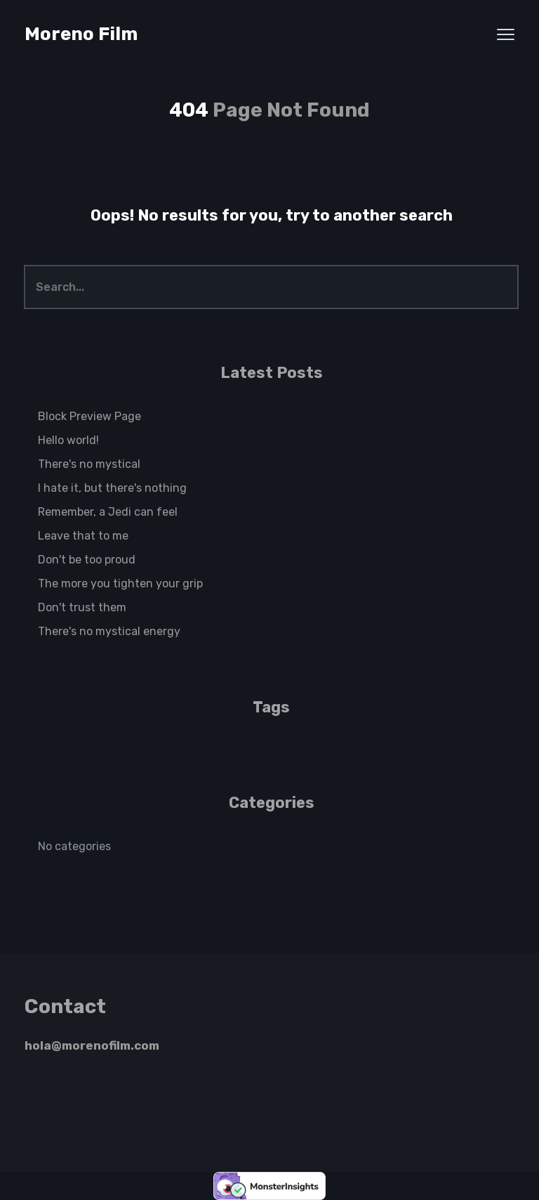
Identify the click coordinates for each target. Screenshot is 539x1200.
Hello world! (68, 440)
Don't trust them (82, 607)
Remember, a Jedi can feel (108, 512)
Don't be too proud (86, 559)
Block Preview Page (89, 416)
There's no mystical (89, 464)
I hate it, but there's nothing (112, 488)
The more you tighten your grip (120, 583)
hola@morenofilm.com (92, 1045)
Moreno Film (81, 34)
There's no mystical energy (109, 631)
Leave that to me (83, 535)
